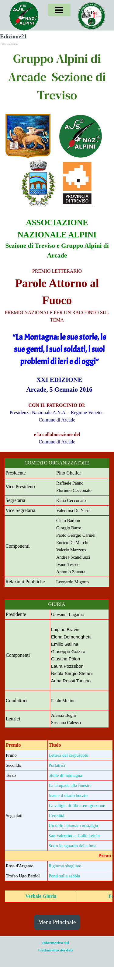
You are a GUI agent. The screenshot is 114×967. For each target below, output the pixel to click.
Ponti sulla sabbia (64, 875)
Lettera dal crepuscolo (68, 755)
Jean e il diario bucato (68, 795)
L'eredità (56, 815)
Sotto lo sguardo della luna (72, 845)
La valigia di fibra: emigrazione (77, 805)
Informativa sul (55, 942)
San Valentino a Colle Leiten (74, 835)
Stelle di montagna (65, 775)
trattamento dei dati (55, 950)
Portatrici (57, 765)
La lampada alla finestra (70, 785)
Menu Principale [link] (57, 922)
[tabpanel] (57, 76)
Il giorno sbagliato (65, 865)
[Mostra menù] (59, 10)
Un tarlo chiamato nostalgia (73, 825)
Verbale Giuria (40, 896)
